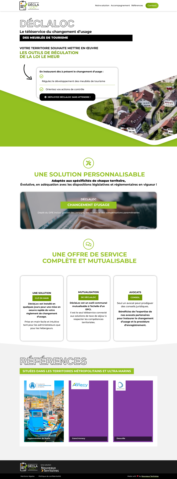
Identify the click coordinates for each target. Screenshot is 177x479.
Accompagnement (120, 5)
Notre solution (102, 5)
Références (137, 5)
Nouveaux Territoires (150, 476)
